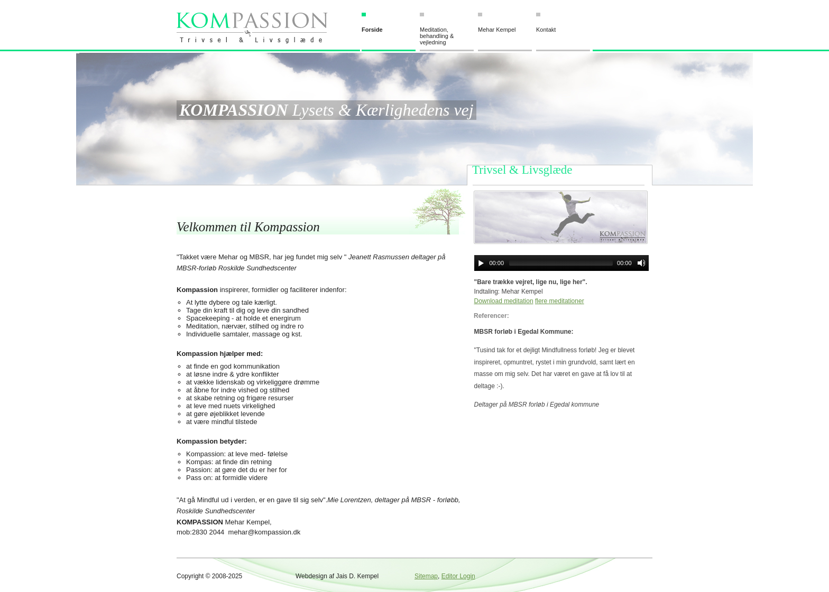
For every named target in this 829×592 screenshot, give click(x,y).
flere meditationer (559, 301)
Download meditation (503, 301)
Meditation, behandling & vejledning (437, 35)
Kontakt (546, 29)
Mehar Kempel (497, 29)
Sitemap (426, 576)
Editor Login (458, 576)
